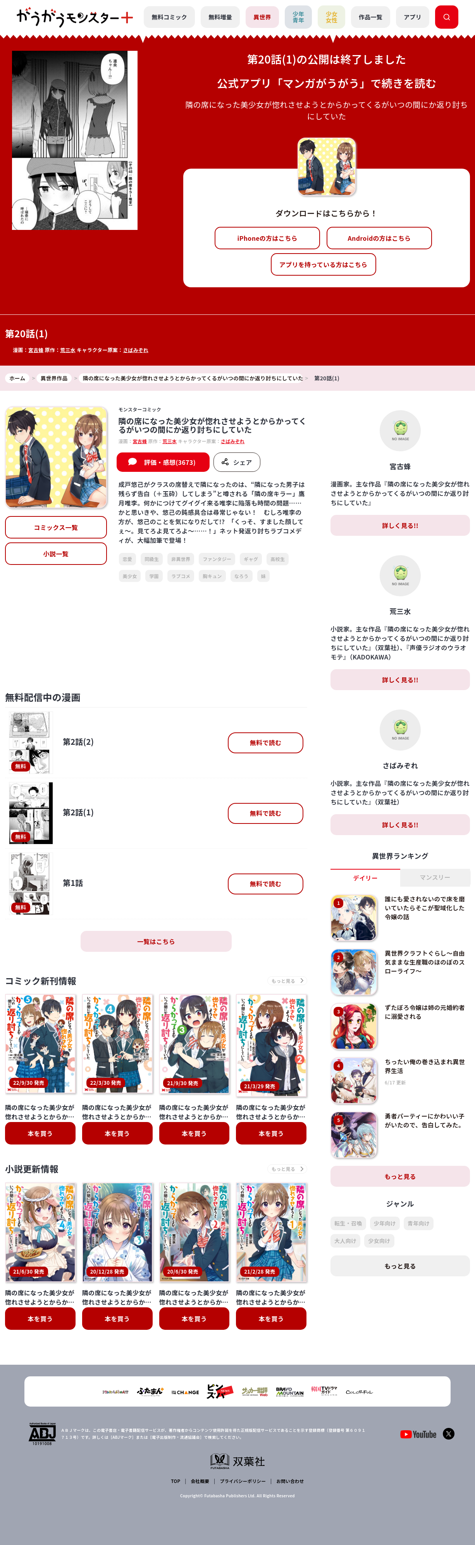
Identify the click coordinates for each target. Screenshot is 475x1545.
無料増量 (220, 17)
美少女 (130, 576)
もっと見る (400, 1176)
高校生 (277, 559)
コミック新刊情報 (43, 981)
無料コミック (169, 17)
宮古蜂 (36, 350)
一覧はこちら (156, 941)
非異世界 (180, 559)
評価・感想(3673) (170, 462)
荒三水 (68, 350)
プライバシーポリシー (242, 1481)
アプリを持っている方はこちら (323, 264)
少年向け (385, 1223)
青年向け (419, 1223)
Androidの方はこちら (379, 238)
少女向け (379, 1241)
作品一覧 (370, 17)
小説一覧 (56, 554)
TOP (176, 1481)
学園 (154, 576)
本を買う (40, 1134)
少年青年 (298, 17)
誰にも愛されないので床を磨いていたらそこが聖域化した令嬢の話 (426, 907)
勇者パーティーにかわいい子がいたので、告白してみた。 (425, 1120)
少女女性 (331, 17)
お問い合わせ (289, 1481)
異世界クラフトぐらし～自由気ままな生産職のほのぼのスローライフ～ (426, 962)
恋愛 (128, 559)
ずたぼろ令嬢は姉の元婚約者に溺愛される (426, 1012)
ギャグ (251, 559)
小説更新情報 (33, 1170)
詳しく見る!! (400, 525)
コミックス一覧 (56, 527)
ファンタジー (217, 559)
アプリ (413, 17)
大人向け (345, 1241)
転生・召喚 (348, 1223)
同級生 (152, 559)
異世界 (262, 17)
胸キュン (212, 576)
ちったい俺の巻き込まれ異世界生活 (426, 1066)
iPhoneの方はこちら (268, 238)
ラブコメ (180, 576)
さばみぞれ (137, 350)
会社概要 (199, 1481)
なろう (241, 576)
